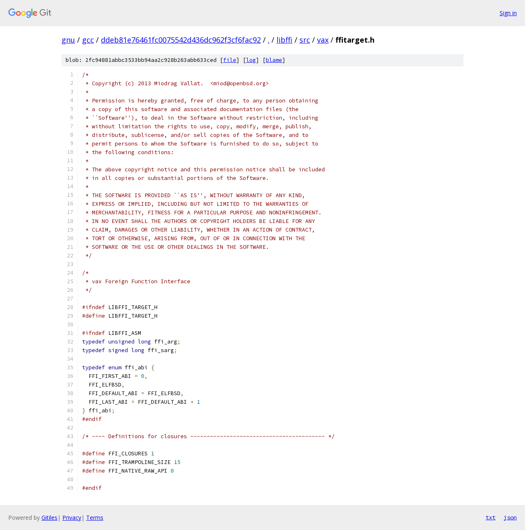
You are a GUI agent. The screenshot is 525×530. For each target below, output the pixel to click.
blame (274, 60)
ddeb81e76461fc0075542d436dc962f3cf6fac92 (181, 40)
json (510, 517)
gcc (88, 40)
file (229, 60)
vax (323, 40)
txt (490, 517)
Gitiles (49, 517)
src (304, 40)
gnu (68, 40)
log (251, 60)
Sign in (508, 13)
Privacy (71, 517)
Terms (94, 517)
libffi (284, 40)
